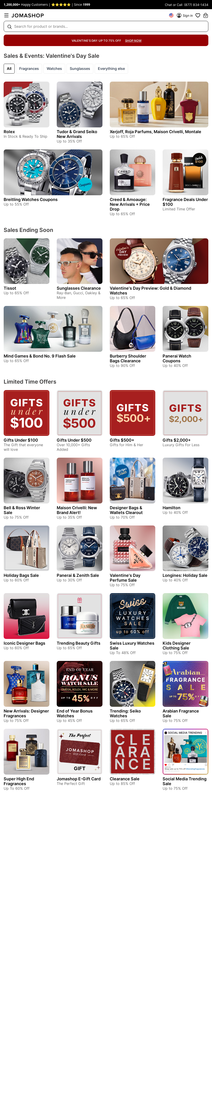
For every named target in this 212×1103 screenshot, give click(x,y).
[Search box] (106, 26)
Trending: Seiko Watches (125, 713)
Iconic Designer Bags (24, 643)
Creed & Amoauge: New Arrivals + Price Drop (130, 204)
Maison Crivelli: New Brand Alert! (77, 510)
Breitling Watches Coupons (31, 199)
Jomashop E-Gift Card (79, 778)
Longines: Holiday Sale (185, 575)
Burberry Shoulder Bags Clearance (128, 358)
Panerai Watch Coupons (177, 358)
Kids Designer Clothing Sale (177, 645)
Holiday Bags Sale (21, 575)
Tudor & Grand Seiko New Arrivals (77, 134)
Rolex (9, 131)
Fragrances (29, 68)
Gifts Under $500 (74, 440)
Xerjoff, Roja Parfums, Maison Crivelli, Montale (155, 131)
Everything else (111, 68)
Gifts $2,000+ (177, 440)
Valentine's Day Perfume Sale (125, 578)
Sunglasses (80, 68)
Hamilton (171, 507)
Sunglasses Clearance (79, 288)
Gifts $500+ (122, 440)
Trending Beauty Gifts (78, 643)
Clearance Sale (125, 778)
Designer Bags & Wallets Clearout (126, 510)
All (9, 68)
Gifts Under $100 (21, 440)
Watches (54, 68)
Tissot (10, 288)
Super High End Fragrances (19, 781)
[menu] (6, 15)
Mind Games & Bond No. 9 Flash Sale (40, 356)
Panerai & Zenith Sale (78, 575)
